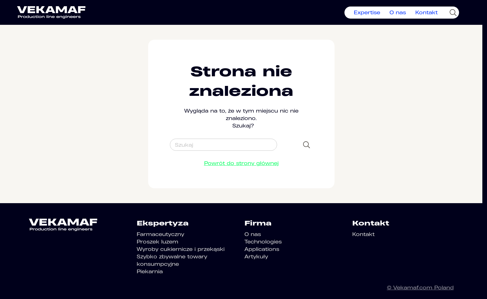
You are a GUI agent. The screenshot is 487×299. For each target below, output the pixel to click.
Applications (261, 249)
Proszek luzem (157, 242)
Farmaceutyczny (160, 234)
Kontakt (426, 12)
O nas (397, 12)
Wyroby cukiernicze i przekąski (181, 249)
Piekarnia (150, 271)
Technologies (263, 242)
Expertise (367, 12)
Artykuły (256, 256)
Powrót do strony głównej (241, 163)
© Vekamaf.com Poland (420, 287)
